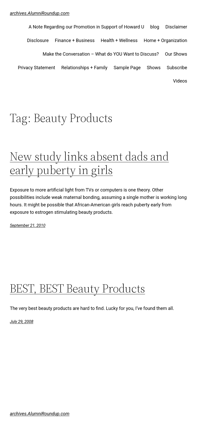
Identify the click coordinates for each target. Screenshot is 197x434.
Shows (154, 67)
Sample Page (127, 67)
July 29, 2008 (21, 321)
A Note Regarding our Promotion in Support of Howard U (86, 26)
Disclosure (38, 40)
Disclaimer (176, 26)
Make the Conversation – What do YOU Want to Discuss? (101, 54)
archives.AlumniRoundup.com (39, 13)
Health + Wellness (119, 40)
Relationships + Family (84, 67)
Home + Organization (165, 40)
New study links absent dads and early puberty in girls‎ (89, 163)
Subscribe (177, 67)
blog (154, 26)
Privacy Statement (36, 67)
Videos (180, 81)
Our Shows (176, 54)
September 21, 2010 (27, 225)
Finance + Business (75, 40)
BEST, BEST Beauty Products (77, 288)
